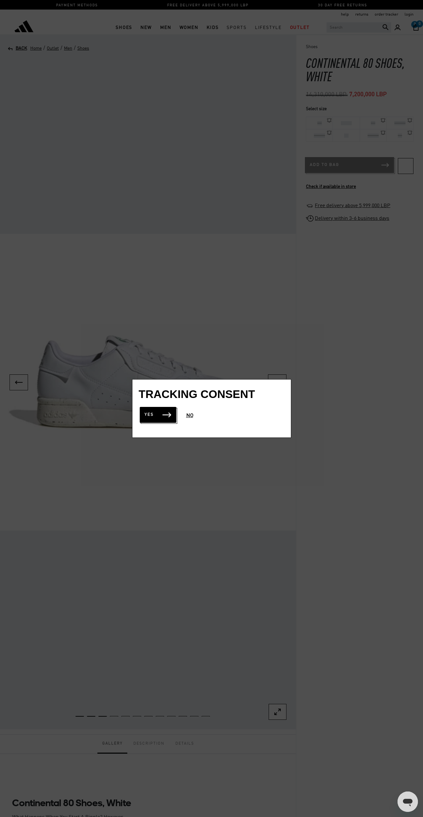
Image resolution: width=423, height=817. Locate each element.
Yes (158, 415)
